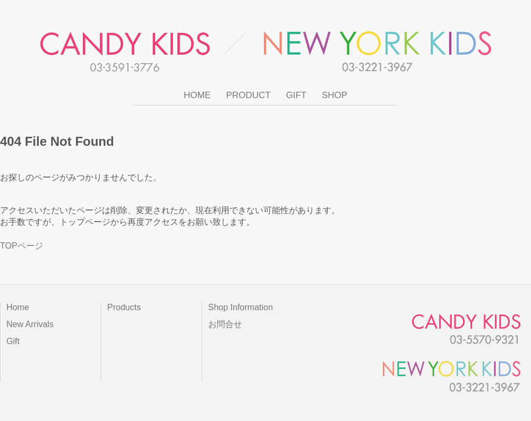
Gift (13, 341)
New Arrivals (30, 324)
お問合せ (225, 324)
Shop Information (240, 307)
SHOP (334, 95)
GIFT (296, 95)
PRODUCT (248, 95)
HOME (197, 95)
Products (124, 307)
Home (17, 307)
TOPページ (21, 245)
